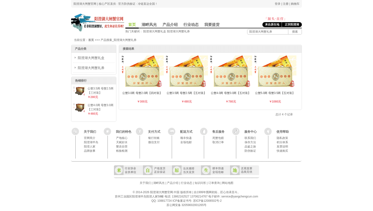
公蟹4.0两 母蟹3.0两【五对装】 (231, 93)
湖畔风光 (149, 25)
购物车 (295, 3)
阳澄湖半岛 (91, 142)
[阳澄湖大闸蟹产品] (267, 31)
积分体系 (282, 142)
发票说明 (282, 146)
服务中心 (250, 131)
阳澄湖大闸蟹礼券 (178, 31)
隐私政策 (282, 138)
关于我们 (90, 131)
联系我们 (250, 138)
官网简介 (89, 138)
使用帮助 (282, 131)
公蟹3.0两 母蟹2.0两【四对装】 (142, 93)
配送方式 (186, 131)
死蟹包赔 (218, 138)
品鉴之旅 (250, 146)
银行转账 (154, 138)
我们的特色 (123, 131)
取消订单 (218, 142)
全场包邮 (186, 142)
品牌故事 (89, 150)
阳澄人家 (89, 146)
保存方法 (250, 142)
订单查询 (214, 183)
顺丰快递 (186, 138)
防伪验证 (250, 150)
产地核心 (122, 138)
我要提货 (212, 25)
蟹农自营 (122, 146)
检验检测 (122, 150)
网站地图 (227, 183)
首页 (132, 25)
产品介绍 (170, 25)
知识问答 (200, 183)
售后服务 (218, 131)
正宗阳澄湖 (292, 24)
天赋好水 (122, 142)
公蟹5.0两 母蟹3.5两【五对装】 (275, 93)
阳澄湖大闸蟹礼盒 (154, 31)
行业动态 (191, 25)
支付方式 (154, 131)
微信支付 (154, 142)
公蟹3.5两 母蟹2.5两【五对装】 (187, 93)
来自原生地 (272, 24)
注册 (286, 3)
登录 (277, 3)
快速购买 (282, 150)
